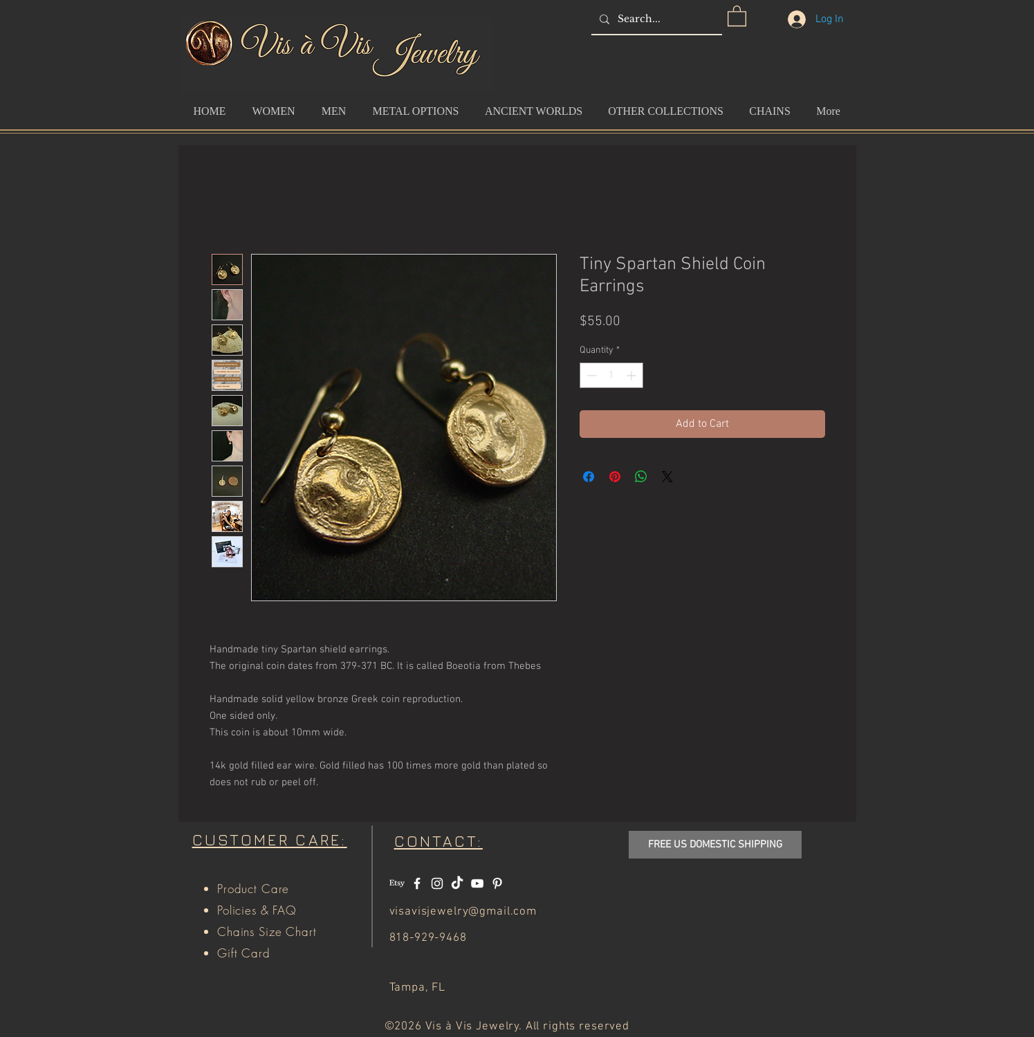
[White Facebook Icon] (417, 883)
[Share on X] (667, 476)
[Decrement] (590, 375)
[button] (737, 15)
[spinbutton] (611, 375)
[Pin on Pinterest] (615, 476)
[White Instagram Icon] (437, 883)
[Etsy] (397, 883)
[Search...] (655, 19)
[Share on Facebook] (588, 476)
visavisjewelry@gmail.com (463, 912)
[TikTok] (457, 883)
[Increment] (632, 375)
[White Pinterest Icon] (497, 883)
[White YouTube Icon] (477, 883)
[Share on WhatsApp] (641, 476)
